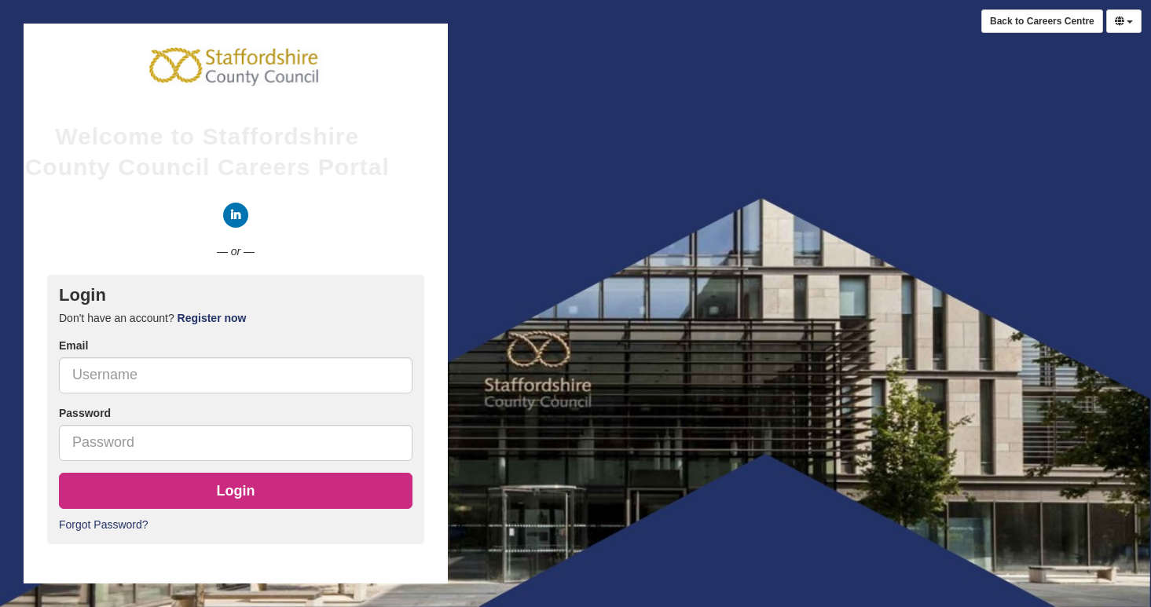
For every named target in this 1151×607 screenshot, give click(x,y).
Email (73, 345)
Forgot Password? (103, 524)
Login (236, 491)
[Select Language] (1124, 21)
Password (85, 413)
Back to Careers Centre (1042, 21)
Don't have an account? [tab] (152, 318)
